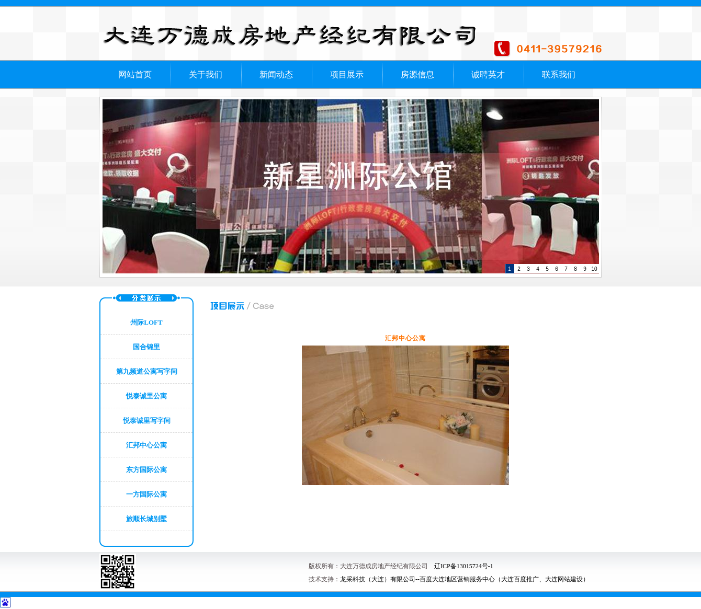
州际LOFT (146, 322)
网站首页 (135, 74)
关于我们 (205, 74)
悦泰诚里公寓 (146, 396)
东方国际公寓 (146, 470)
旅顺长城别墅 (146, 519)
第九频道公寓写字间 (146, 371)
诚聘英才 (488, 74)
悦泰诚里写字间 (147, 420)
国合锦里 (146, 347)
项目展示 (347, 74)
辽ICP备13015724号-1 (463, 566)
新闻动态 (276, 74)
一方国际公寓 (146, 494)
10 (594, 269)
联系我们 (558, 74)
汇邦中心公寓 (146, 445)
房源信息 (417, 74)
